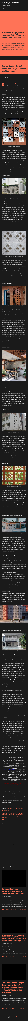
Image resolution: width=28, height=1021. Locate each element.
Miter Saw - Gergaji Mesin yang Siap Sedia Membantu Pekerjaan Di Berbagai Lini (14, 34)
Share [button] (3, 53)
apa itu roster (10, 808)
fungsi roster (19, 808)
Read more (23, 909)
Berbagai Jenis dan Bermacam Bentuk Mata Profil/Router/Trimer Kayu (13, 891)
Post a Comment (11, 53)
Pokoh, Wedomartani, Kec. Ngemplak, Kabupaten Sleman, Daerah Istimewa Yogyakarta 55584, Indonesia (12, 815)
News (3, 810)
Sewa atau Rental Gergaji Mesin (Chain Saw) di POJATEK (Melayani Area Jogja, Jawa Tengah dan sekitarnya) (13, 987)
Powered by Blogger (14, 1017)
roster (7, 810)
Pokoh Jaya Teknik (10, 2)
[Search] (22, 3)
